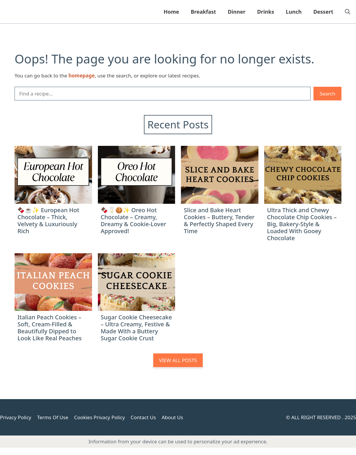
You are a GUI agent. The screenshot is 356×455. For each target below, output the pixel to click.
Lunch (294, 11)
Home (171, 11)
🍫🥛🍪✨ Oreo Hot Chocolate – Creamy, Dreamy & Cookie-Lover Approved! (133, 220)
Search (327, 93)
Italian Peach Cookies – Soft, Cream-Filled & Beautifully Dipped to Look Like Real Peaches (49, 327)
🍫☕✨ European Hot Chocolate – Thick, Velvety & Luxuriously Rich (48, 220)
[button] (347, 11)
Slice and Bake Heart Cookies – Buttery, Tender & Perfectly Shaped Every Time (219, 220)
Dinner (237, 11)
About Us (172, 417)
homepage (81, 75)
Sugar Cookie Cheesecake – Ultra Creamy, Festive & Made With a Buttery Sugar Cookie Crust (136, 327)
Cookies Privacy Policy (99, 417)
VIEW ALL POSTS (178, 360)
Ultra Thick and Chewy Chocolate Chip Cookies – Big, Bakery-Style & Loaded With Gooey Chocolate (302, 224)
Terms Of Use (52, 417)
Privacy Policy (15, 417)
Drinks (265, 11)
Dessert (323, 11)
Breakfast (203, 11)
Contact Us (143, 417)
